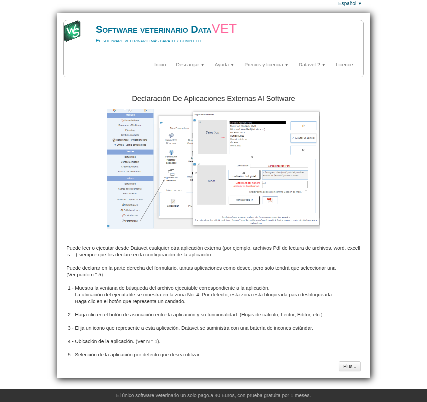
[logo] (158, 38)
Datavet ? (312, 64)
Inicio (160, 64)
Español (350, 3)
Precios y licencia (267, 64)
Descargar (190, 64)
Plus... (349, 366)
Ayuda (225, 64)
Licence (344, 64)
